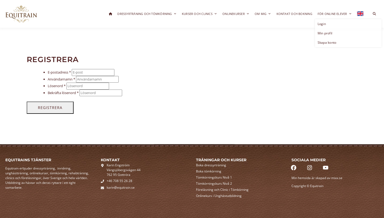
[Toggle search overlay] (374, 13)
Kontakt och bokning (294, 14)
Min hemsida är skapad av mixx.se (316, 178)
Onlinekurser (235, 14)
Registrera (50, 107)
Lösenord (57, 85)
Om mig (263, 14)
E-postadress (59, 72)
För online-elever (335, 14)
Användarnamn (61, 79)
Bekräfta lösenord (63, 92)
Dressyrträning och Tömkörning (147, 14)
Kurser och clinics (199, 14)
